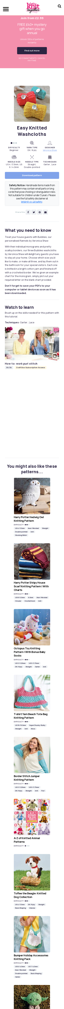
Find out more (32, 50)
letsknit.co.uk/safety (31, 201)
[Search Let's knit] (59, 10)
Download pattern (32, 175)
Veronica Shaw (50, 150)
